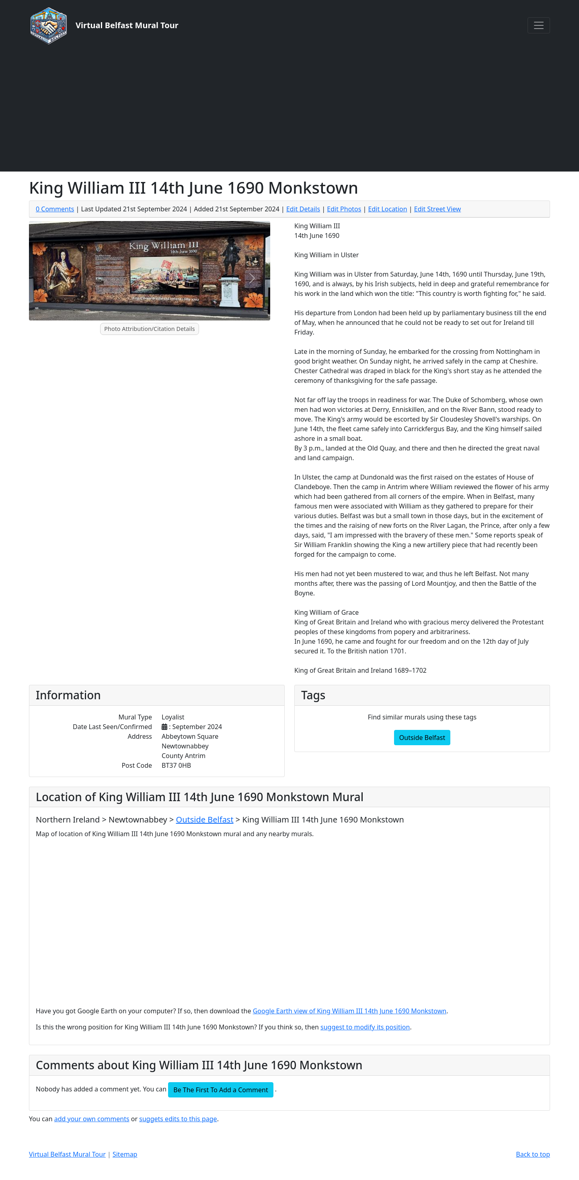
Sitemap (125, 1154)
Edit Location (387, 209)
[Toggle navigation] (539, 25)
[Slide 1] (150, 324)
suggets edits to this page (178, 1118)
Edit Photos (344, 209)
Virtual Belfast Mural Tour (67, 1154)
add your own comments (91, 1118)
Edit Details (303, 209)
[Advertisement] (289, 108)
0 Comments (55, 209)
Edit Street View (437, 209)
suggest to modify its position (365, 1027)
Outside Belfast (422, 737)
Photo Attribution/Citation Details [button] (149, 329)
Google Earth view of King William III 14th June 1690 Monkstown (349, 1010)
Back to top (533, 1154)
